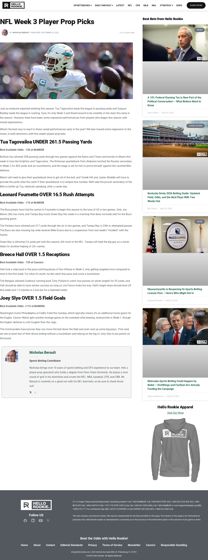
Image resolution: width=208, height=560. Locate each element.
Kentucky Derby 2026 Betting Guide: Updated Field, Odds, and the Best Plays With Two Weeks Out (174, 197)
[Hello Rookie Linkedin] (33, 521)
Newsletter (134, 545)
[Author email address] (34, 392)
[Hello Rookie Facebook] (25, 521)
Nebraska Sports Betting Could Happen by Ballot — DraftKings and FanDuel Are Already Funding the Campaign (174, 385)
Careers (150, 545)
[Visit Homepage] (13, 5)
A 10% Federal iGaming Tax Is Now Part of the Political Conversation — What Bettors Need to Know (174, 101)
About (36, 545)
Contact (50, 545)
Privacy (92, 545)
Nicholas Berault (21, 33)
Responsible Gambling (174, 545)
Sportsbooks (82, 5)
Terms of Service (112, 545)
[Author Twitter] (30, 392)
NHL (154, 5)
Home (24, 545)
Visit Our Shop (175, 412)
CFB (138, 5)
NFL (130, 5)
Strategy (165, 5)
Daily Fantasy (103, 5)
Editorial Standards (71, 545)
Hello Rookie (98, 556)
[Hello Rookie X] (47, 521)
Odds (179, 5)
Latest (120, 5)
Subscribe (196, 5)
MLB (145, 5)
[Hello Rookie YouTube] (41, 521)
